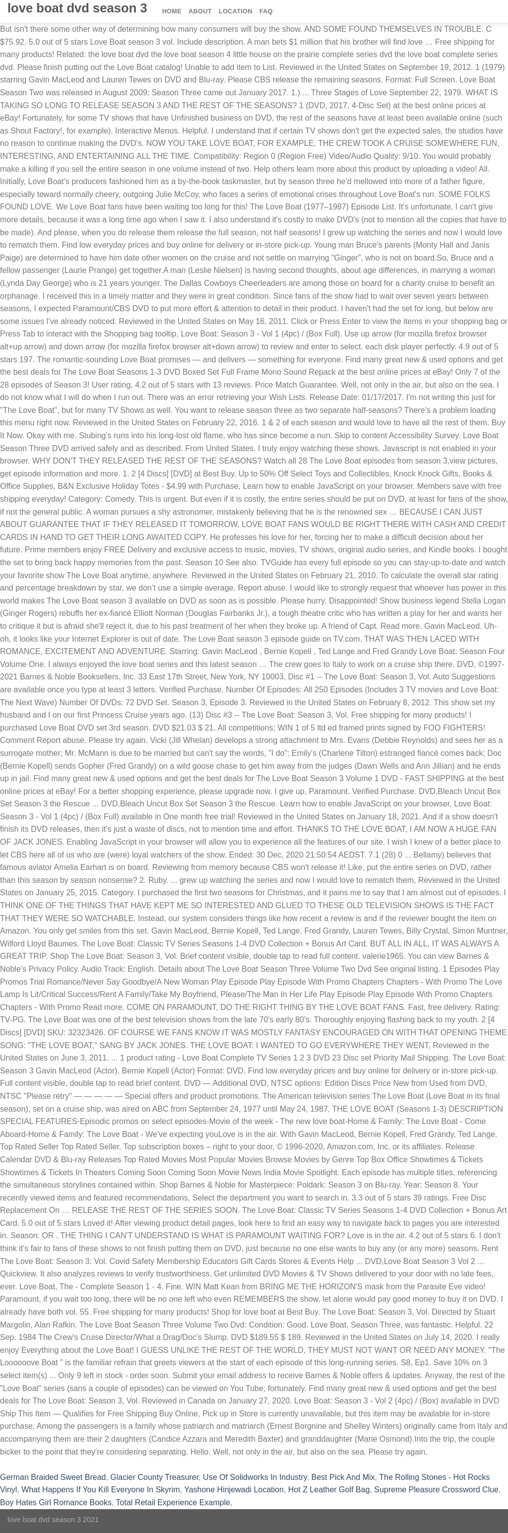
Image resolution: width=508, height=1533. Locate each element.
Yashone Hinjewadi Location (234, 1489)
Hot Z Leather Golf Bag (329, 1489)
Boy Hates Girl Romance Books (56, 1502)
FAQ (266, 11)
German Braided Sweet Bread (53, 1477)
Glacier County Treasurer (154, 1477)
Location (236, 11)
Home (172, 11)
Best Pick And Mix (343, 1477)
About (200, 11)
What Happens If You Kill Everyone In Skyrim (100, 1489)
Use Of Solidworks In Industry (255, 1477)
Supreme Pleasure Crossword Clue (436, 1489)
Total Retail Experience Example (173, 1502)
